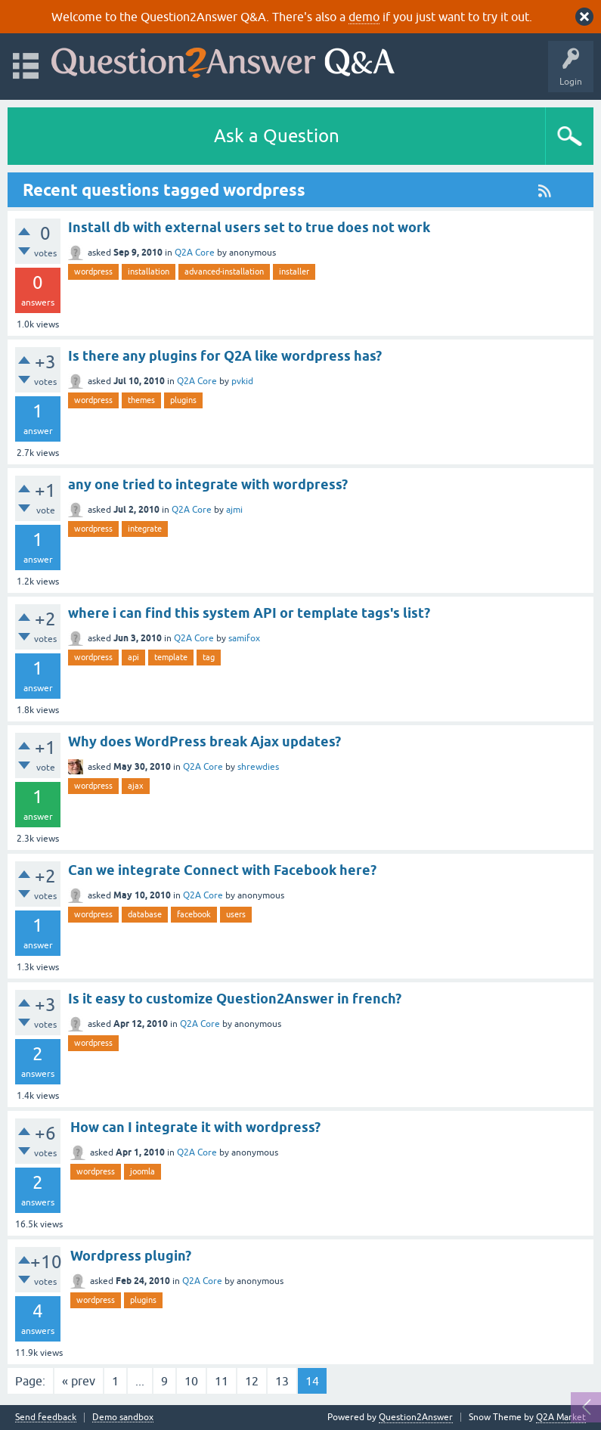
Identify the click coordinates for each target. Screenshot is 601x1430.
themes (141, 400)
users (236, 914)
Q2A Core (195, 252)
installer (294, 271)
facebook (194, 914)
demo (364, 16)
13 (282, 1381)
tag (209, 657)
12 (252, 1381)
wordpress (93, 271)
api (133, 657)
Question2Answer (416, 1417)
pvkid (242, 381)
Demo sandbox (122, 1417)
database (145, 914)
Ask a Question (276, 136)
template (170, 657)
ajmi (234, 509)
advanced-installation (224, 271)
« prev (78, 1381)
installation (148, 271)
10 (191, 1381)
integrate (145, 528)
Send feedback (45, 1417)
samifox (244, 638)
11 (221, 1381)
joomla (142, 1171)
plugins (183, 400)
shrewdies (258, 767)
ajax (136, 785)
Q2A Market (561, 1417)
